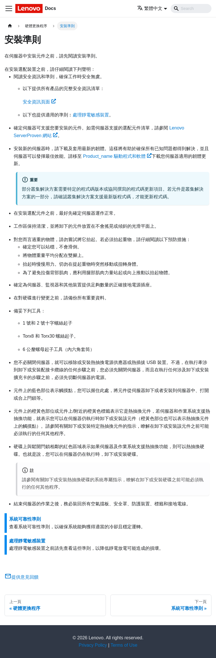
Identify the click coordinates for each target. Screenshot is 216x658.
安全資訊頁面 (39, 101)
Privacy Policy (93, 645)
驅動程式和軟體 (117, 156)
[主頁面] (10, 26)
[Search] (191, 8)
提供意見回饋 (22, 577)
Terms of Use (124, 645)
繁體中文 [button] (149, 8)
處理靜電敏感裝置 (91, 114)
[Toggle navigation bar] (9, 8)
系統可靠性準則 (25, 519)
